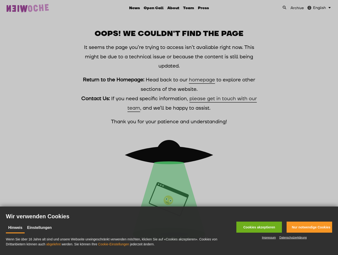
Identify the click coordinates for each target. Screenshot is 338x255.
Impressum (269, 237)
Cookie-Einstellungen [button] (113, 244)
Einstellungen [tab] (39, 228)
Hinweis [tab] (15, 228)
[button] (259, 227)
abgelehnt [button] (53, 244)
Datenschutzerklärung (293, 237)
